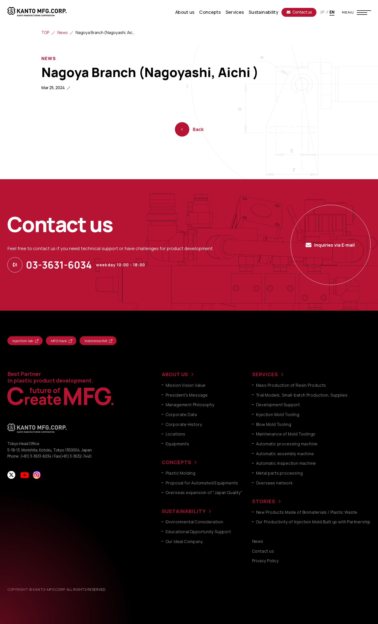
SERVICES (265, 374)
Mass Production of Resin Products (291, 385)
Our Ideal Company (184, 541)
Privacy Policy (265, 560)
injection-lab (23, 340)
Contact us (299, 12)
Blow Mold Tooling (273, 424)
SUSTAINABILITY (184, 511)
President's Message (187, 395)
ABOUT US (175, 374)
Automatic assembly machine (285, 453)
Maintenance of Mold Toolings (286, 434)
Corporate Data (181, 414)
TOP (45, 32)
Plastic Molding (181, 473)
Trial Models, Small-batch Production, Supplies (302, 395)
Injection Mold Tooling (277, 414)
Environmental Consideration (194, 522)
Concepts (210, 12)
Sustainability (263, 12)
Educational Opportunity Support (198, 531)
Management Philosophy (190, 404)
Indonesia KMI (96, 340)
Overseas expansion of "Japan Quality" (204, 492)
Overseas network (274, 483)
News (62, 32)
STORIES (263, 501)
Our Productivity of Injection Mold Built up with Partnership (313, 522)
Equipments (177, 444)
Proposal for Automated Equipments (202, 483)
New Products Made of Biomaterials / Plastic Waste (307, 512)
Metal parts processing (279, 473)
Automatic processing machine (287, 444)
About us (185, 12)
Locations (175, 434)
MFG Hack (59, 340)
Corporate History (184, 424)
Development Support (278, 404)
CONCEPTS (176, 462)
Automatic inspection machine (286, 463)
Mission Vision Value (186, 385)
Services (235, 12)
